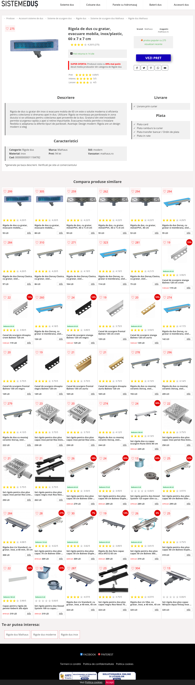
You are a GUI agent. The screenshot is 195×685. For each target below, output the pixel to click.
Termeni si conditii (70, 664)
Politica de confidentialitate (98, 664)
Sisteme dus (67, 4)
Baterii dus (155, 4)
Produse (10, 18)
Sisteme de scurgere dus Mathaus (107, 18)
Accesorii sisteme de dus (31, 18)
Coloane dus (93, 4)
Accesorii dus (181, 4)
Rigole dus (81, 18)
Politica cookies (124, 664)
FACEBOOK (88, 654)
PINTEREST (105, 654)
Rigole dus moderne (44, 634)
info (29, 232)
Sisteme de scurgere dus (59, 18)
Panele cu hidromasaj (125, 4)
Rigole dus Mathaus (138, 18)
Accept (110, 682)
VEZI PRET (153, 57)
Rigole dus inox (69, 634)
